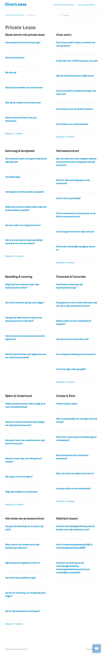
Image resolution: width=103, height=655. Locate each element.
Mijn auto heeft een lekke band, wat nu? (75, 473)
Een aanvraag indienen (86, 4)
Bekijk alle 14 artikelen (14, 504)
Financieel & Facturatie (71, 276)
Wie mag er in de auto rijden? (18, 476)
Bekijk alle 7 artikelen (14, 133)
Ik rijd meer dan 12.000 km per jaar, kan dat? (77, 60)
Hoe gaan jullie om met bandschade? (73, 488)
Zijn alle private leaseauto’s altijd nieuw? (75, 75)
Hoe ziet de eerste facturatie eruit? (72, 339)
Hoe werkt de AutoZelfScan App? (20, 577)
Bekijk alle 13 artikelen (14, 256)
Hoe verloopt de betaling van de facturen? (75, 354)
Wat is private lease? (14, 57)
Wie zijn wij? (10, 72)
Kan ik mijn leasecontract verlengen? (22, 611)
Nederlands (91, 649)
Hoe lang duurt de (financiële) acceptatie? (24, 191)
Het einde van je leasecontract (24, 518)
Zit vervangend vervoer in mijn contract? (75, 231)
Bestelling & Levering (18, 276)
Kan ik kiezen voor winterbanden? (72, 124)
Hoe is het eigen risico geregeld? (71, 369)
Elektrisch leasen (67, 518)
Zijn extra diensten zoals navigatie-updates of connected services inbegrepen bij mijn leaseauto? (76, 162)
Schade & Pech (65, 396)
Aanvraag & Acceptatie (19, 151)
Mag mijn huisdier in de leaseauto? (21, 491)
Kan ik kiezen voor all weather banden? (74, 109)
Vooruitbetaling (12, 176)
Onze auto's (63, 35)
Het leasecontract (67, 151)
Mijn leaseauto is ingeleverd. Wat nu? (22, 562)
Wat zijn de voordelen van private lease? (24, 87)
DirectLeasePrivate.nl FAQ (14, 15)
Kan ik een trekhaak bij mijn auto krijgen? (24, 302)
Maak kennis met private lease (25, 35)
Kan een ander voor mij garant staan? (22, 225)
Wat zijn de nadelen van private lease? (23, 102)
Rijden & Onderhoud (18, 396)
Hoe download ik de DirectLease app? (22, 42)
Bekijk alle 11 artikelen (65, 136)
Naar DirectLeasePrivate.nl (63, 4)
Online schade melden (66, 403)
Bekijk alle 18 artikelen (65, 262)
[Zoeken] (78, 15)
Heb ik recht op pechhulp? (68, 198)
